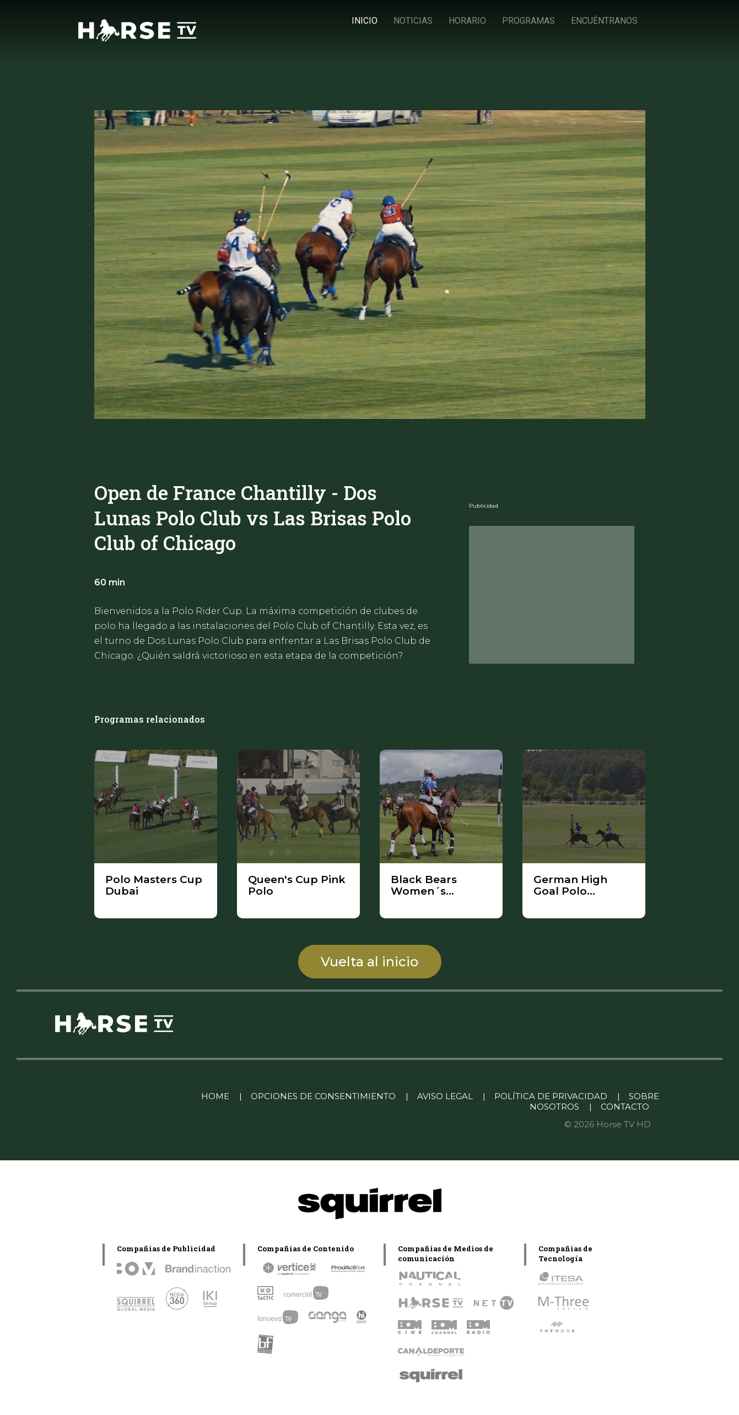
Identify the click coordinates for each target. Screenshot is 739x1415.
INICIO (364, 20)
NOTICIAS (413, 20)
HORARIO (467, 20)
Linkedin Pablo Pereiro (136, 1096)
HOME (215, 1096)
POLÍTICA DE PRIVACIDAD (550, 1096)
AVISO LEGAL (445, 1096)
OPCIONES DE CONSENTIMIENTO (323, 1096)
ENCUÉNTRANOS (604, 20)
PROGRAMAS (528, 20)
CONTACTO (625, 1106)
